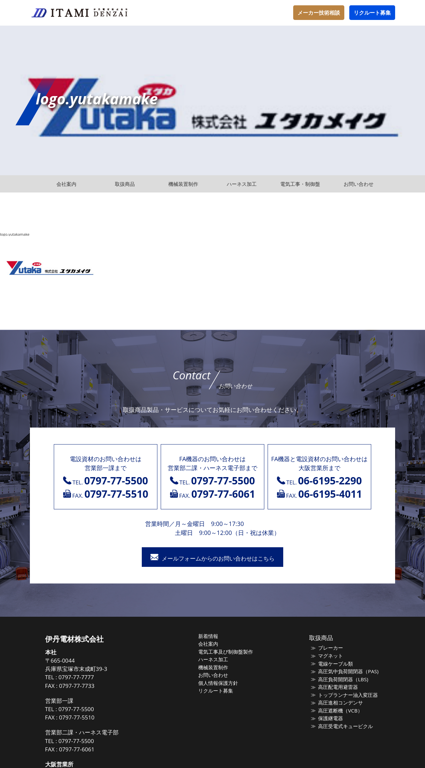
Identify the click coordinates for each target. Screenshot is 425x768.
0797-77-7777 (79, 678)
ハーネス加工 (215, 659)
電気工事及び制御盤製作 (227, 652)
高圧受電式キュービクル (344, 726)
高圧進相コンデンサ (339, 703)
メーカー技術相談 (319, 12)
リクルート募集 (372, 12)
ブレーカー (329, 648)
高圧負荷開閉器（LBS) (341, 679)
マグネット (329, 656)
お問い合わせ (215, 675)
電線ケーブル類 (334, 664)
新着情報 (210, 636)
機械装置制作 (215, 667)
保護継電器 (329, 718)
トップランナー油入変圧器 (347, 695)
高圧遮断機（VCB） (339, 710)
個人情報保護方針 (220, 683)
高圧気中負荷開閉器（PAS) (347, 671)
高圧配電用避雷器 (337, 687)
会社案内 (210, 644)
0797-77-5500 (79, 709)
